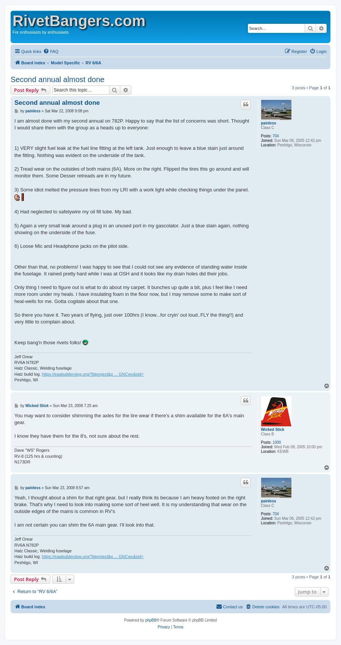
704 (275, 136)
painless (268, 123)
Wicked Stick (273, 429)
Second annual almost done (57, 79)
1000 (276, 442)
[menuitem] (50, 51)
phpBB (151, 620)
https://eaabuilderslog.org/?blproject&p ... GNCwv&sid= (93, 374)
